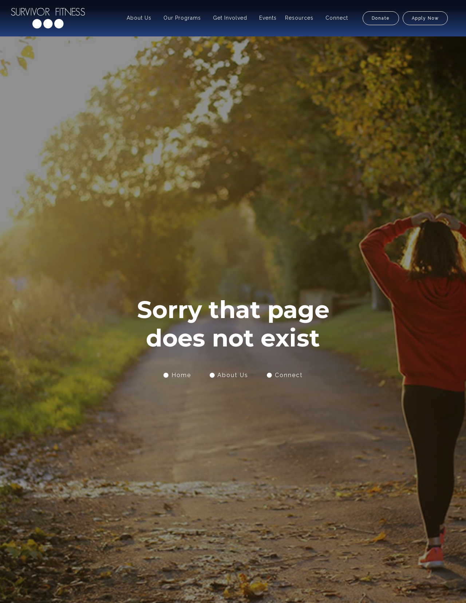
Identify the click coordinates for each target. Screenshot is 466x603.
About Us (139, 18)
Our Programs (182, 18)
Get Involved (230, 18)
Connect (336, 18)
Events (268, 18)
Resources (299, 18)
